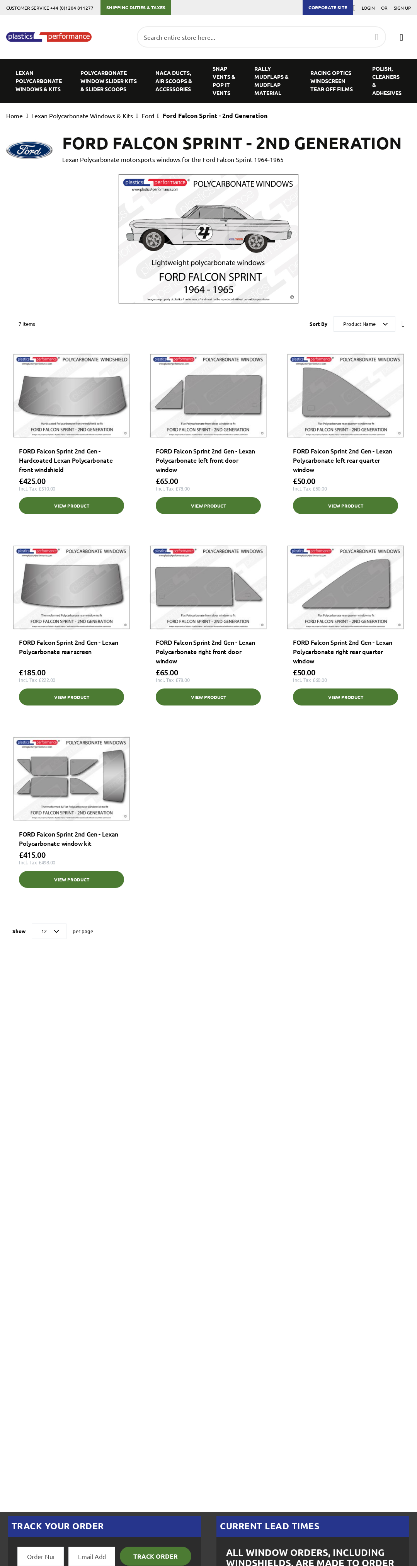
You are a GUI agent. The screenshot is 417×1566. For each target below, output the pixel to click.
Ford (147, 115)
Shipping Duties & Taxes (135, 7)
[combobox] (261, 37)
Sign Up (402, 8)
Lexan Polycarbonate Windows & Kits (82, 115)
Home (14, 115)
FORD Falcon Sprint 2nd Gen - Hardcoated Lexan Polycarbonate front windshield (65, 460)
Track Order (155, 1556)
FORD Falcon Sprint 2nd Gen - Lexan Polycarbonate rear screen (68, 647)
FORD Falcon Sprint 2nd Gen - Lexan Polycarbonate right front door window (205, 651)
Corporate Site (327, 7)
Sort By (318, 323)
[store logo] (49, 37)
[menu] (208, 80)
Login (368, 8)
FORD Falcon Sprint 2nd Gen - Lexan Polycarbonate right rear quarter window (342, 651)
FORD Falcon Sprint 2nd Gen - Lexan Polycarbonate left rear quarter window (342, 460)
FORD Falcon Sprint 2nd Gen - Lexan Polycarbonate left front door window (205, 460)
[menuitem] (38, 80)
